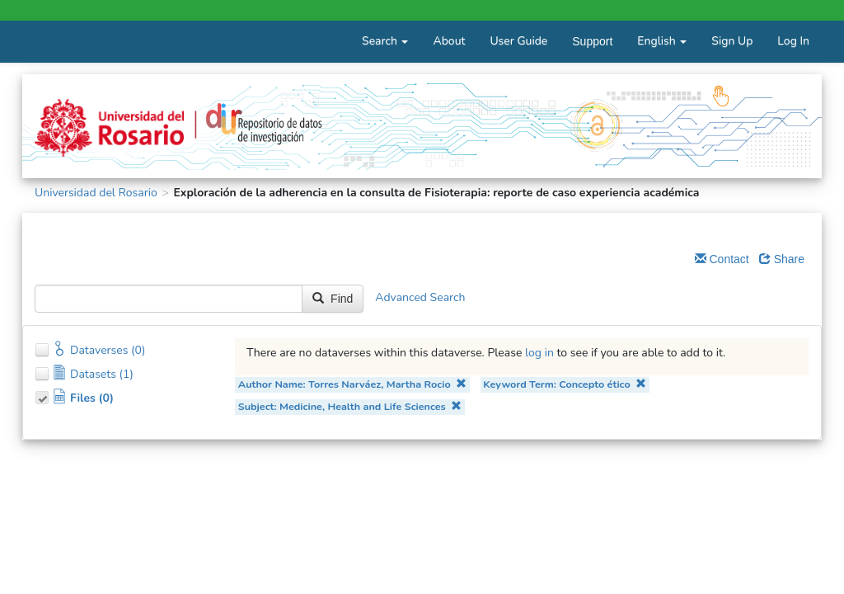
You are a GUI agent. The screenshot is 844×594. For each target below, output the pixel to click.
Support (592, 41)
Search (385, 41)
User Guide (518, 41)
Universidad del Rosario (96, 192)
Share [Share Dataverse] (781, 259)
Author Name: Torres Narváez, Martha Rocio (352, 384)
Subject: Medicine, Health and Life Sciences (350, 406)
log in (539, 353)
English (662, 41)
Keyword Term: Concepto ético (564, 384)
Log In (793, 41)
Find (332, 298)
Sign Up (732, 41)
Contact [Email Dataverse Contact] (722, 259)
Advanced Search (420, 298)
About (449, 41)
